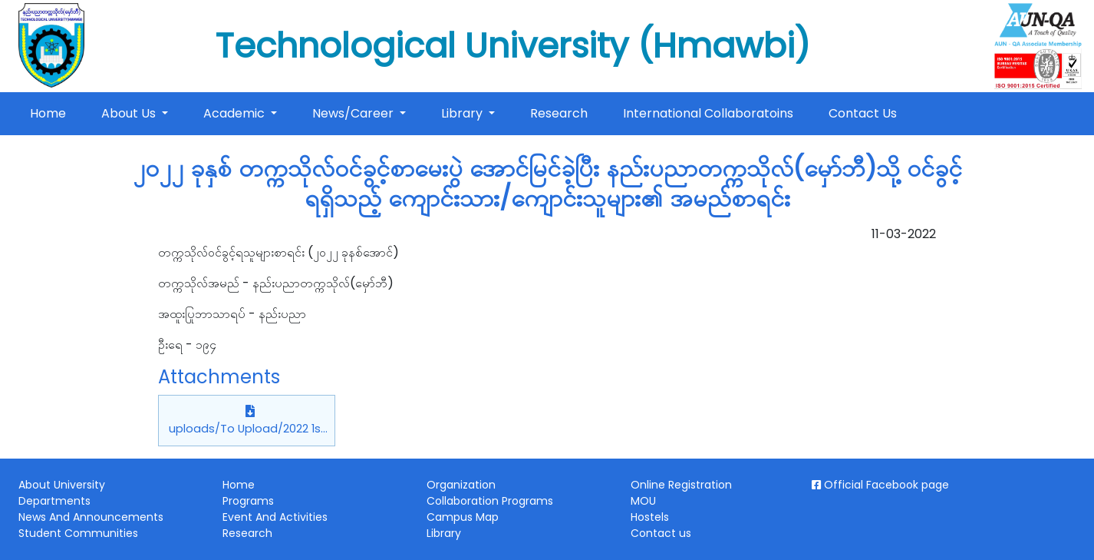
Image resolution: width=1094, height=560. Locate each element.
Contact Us (863, 113)
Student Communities (78, 533)
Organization (461, 484)
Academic (235, 113)
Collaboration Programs (490, 501)
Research (559, 113)
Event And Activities (275, 517)
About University (61, 484)
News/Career (354, 113)
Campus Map (463, 517)
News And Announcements (90, 517)
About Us (130, 113)
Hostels (650, 517)
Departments (54, 501)
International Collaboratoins (708, 113)
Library (463, 113)
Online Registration (681, 484)
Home (51, 113)
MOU (643, 501)
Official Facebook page (880, 484)
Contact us (661, 533)
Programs (248, 501)
